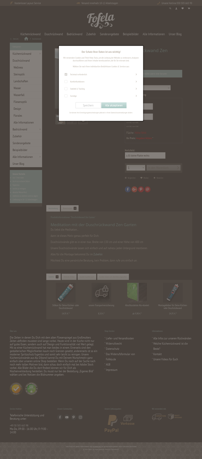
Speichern (88, 105)
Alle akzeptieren (114, 105)
